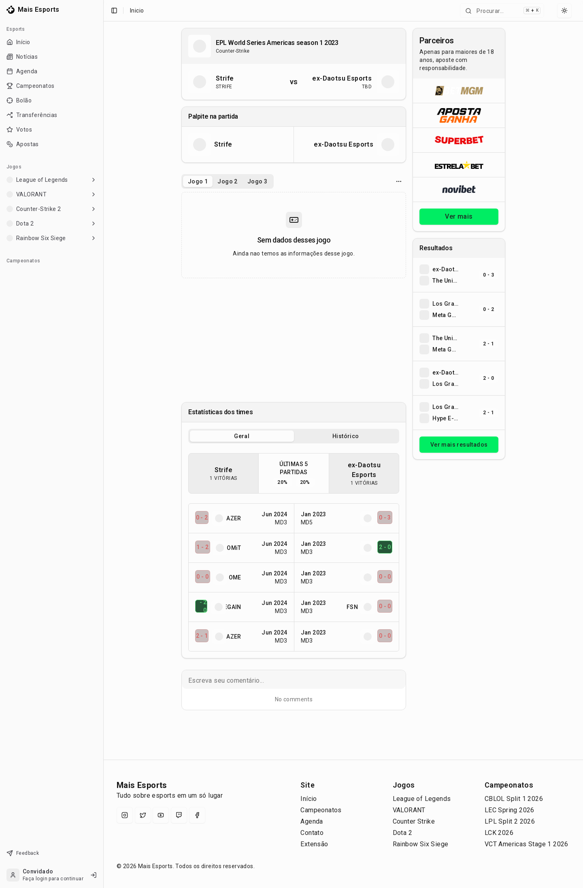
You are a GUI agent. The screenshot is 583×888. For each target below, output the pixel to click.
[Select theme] (564, 10)
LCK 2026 (499, 833)
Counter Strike (414, 821)
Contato (311, 833)
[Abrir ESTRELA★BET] (459, 164)
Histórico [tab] (345, 436)
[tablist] (227, 181)
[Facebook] (197, 815)
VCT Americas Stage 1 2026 (526, 844)
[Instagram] (125, 815)
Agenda (311, 821)
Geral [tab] (241, 436)
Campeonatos (320, 810)
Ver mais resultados (459, 444)
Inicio (137, 10)
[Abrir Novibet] (459, 189)
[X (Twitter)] (143, 815)
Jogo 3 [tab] (257, 181)
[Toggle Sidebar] (100, 444)
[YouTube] (161, 815)
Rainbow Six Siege (421, 844)
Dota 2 (402, 833)
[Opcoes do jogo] (399, 181)
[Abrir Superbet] (459, 140)
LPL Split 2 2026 (510, 821)
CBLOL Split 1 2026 (514, 799)
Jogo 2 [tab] (227, 181)
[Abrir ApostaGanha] (459, 115)
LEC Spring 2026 (509, 810)
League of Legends (422, 799)
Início (308, 799)
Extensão (314, 844)
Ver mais (458, 216)
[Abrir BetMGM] (459, 91)
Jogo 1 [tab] (198, 181)
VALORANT (409, 810)
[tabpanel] (293, 235)
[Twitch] (179, 815)
